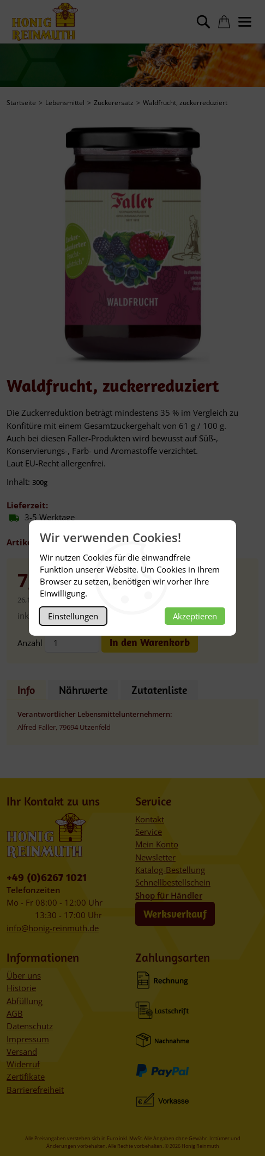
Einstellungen (73, 616)
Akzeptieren (195, 616)
